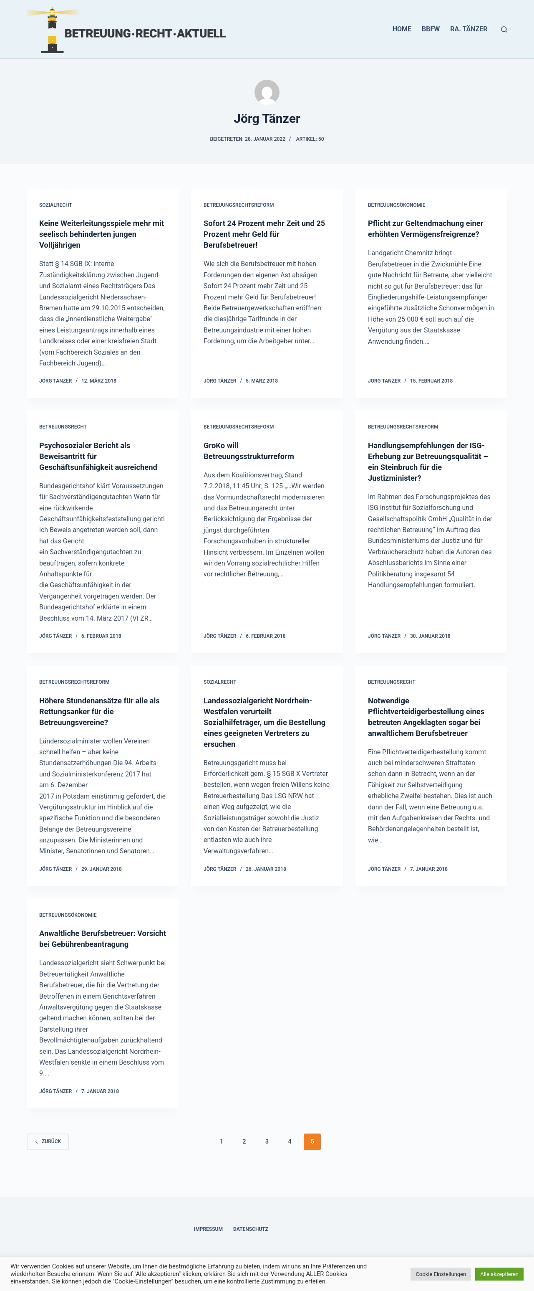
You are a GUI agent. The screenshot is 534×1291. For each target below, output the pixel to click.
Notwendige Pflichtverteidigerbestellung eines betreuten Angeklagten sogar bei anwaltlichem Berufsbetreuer (422, 733)
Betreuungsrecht (63, 427)
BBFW (431, 29)
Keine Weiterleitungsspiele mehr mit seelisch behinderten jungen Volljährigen (100, 234)
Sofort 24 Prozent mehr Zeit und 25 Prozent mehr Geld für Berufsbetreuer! (264, 234)
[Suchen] (504, 29)
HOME (402, 29)
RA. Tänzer (468, 29)
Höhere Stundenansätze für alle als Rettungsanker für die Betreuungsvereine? (98, 722)
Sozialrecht (55, 205)
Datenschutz (250, 1229)
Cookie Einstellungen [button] (441, 1274)
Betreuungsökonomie (396, 205)
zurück (48, 1163)
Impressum (208, 1229)
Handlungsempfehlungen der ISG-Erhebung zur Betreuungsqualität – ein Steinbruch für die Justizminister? (422, 467)
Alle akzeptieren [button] (499, 1274)
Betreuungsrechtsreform (239, 205)
